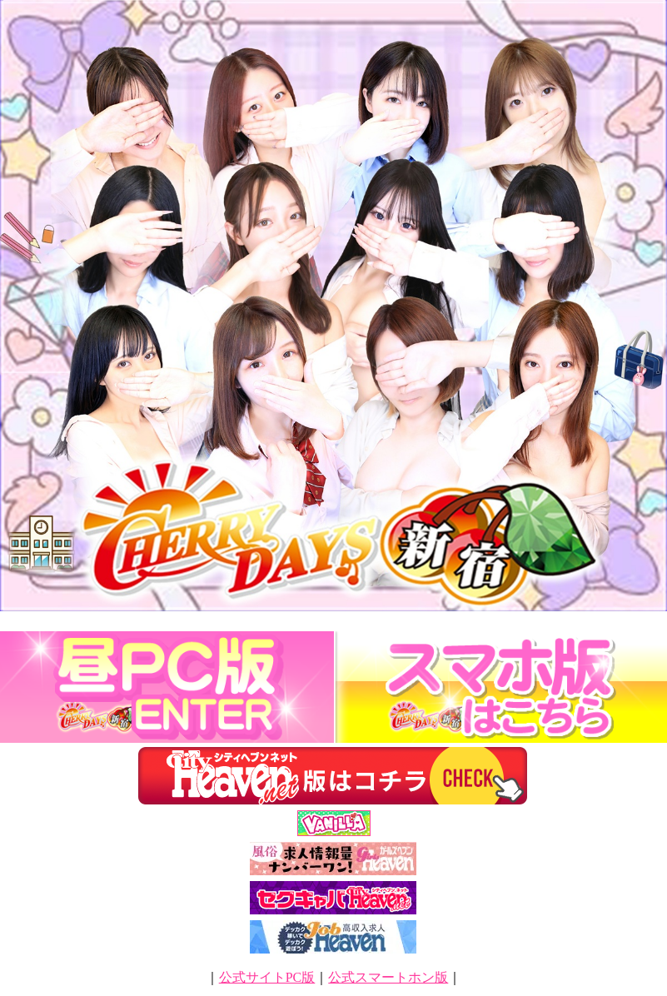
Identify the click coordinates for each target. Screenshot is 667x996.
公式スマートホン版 (388, 977)
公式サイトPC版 (267, 977)
